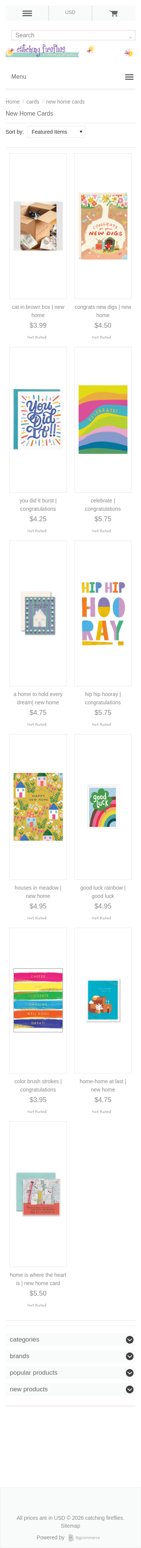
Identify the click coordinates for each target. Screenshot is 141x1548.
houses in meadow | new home (38, 892)
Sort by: (15, 132)
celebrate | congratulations (103, 505)
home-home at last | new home (103, 1085)
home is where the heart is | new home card (38, 1279)
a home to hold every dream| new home (38, 698)
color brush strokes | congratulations (38, 1085)
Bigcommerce (86, 1538)
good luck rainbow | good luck (103, 892)
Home (13, 102)
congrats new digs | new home (103, 311)
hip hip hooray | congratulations (103, 698)
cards (32, 102)
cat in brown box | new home (38, 311)
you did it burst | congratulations (38, 505)
